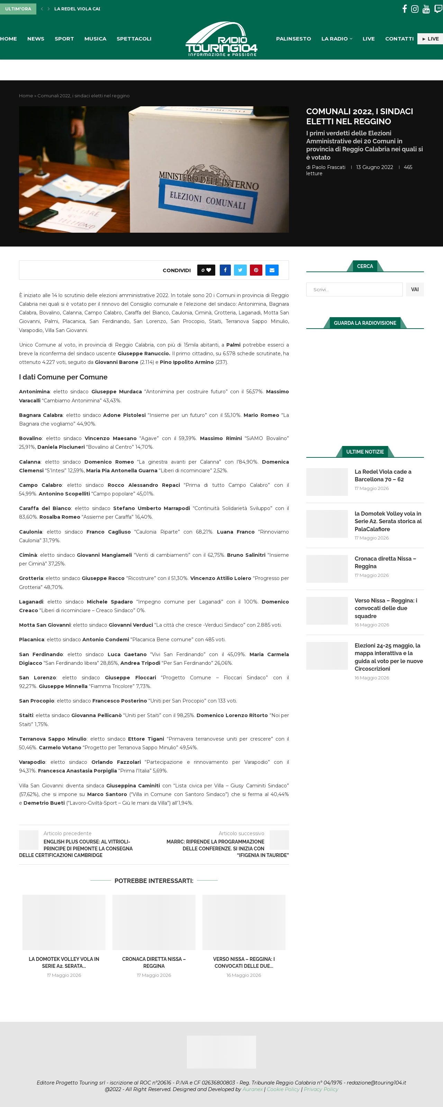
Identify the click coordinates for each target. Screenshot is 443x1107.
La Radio (335, 38)
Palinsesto (293, 38)
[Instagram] (415, 9)
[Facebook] (404, 9)
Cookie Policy (283, 1089)
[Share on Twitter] (240, 270)
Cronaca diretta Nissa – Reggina (385, 562)
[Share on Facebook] (225, 270)
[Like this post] (208, 270)
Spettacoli (134, 38)
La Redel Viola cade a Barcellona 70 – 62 (383, 475)
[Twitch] (438, 9)
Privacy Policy (321, 1089)
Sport (64, 38)
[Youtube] (426, 9)
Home (8, 38)
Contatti (399, 38)
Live (369, 38)
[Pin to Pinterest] (256, 270)
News (35, 38)
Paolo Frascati (328, 167)
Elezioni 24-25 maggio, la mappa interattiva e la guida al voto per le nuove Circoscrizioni (389, 657)
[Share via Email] (272, 270)
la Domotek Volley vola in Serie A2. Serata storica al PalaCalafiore (388, 521)
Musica (95, 38)
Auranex (253, 1089)
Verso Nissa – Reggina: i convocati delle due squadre (386, 608)
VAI (415, 289)
